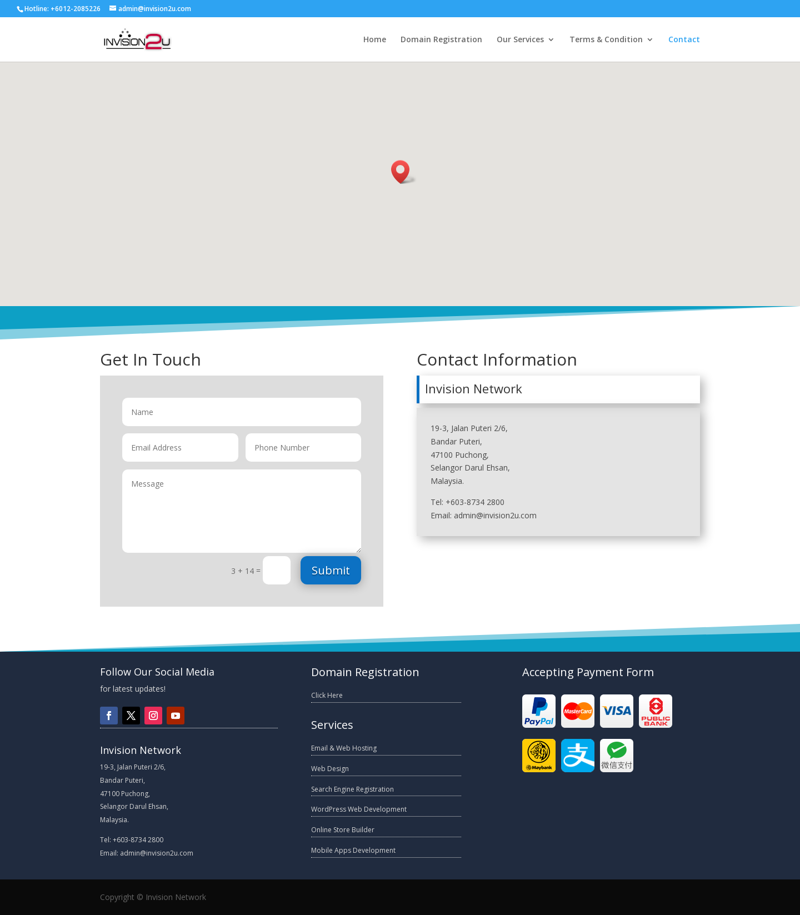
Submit (331, 570)
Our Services (520, 40)
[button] (404, 172)
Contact (684, 40)
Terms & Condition (606, 40)
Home (374, 40)
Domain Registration (441, 40)
